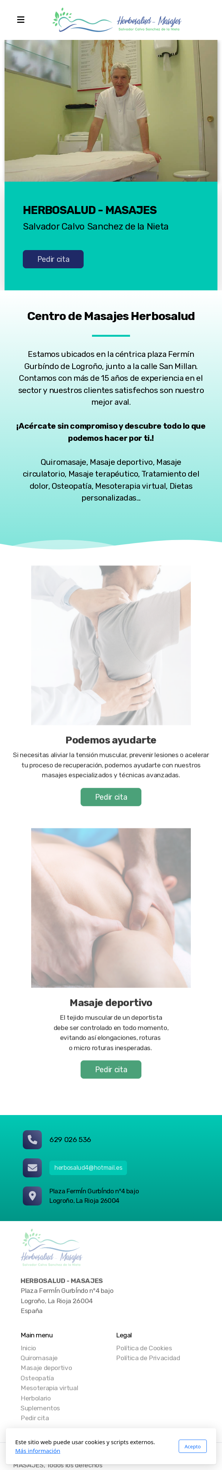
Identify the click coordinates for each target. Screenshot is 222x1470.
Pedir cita (53, 259)
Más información (37, 1450)
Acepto (193, 1446)
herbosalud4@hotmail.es (88, 1167)
